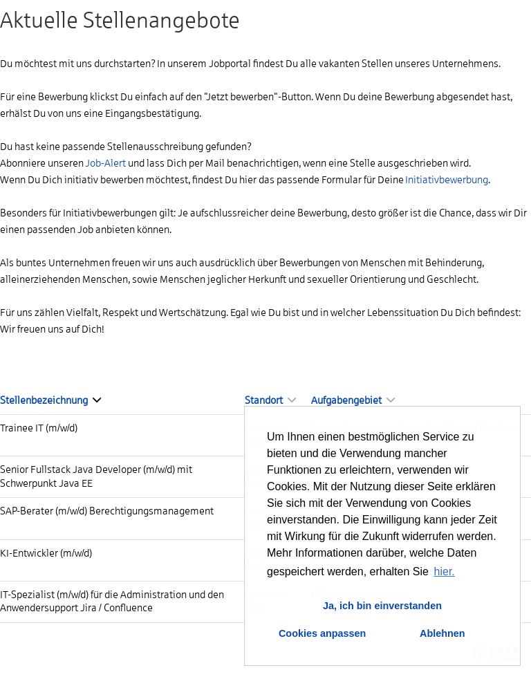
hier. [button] (444, 571)
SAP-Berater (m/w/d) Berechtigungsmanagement (107, 511)
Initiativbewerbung (446, 179)
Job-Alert (105, 163)
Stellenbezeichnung (50, 400)
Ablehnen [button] (442, 633)
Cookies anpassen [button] (322, 633)
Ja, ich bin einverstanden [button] (382, 605)
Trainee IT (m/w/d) (38, 428)
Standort (270, 400)
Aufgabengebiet (353, 400)
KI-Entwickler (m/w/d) (46, 553)
